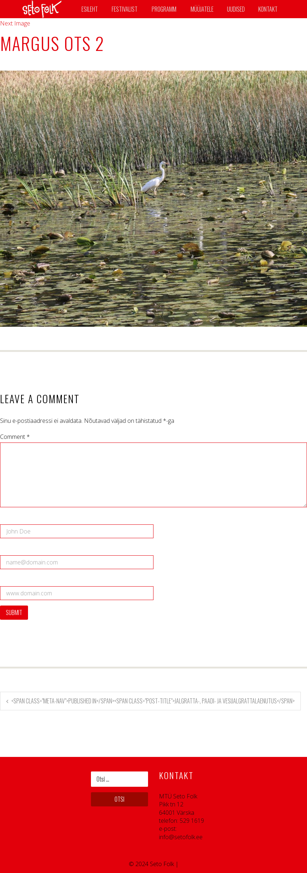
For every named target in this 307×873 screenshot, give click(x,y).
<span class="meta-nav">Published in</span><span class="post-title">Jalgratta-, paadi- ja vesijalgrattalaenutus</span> (153, 701)
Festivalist (124, 9)
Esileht (89, 9)
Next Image (15, 23)
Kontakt (268, 9)
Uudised (236, 9)
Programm (164, 9)
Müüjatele (202, 9)
